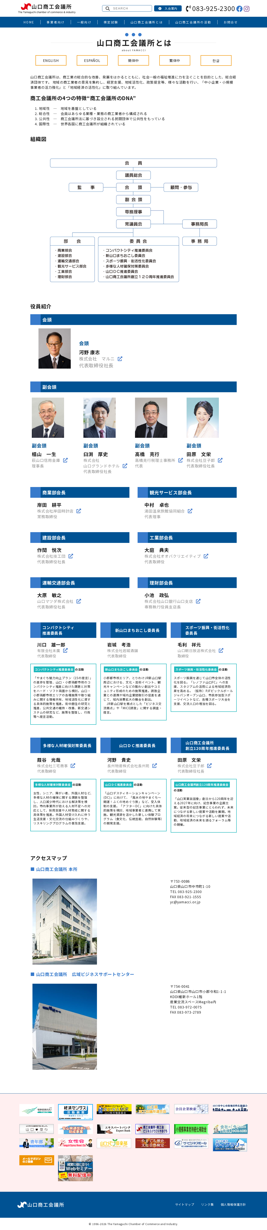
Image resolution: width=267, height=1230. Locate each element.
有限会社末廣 (48, 650)
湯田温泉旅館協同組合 (164, 511)
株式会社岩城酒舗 (122, 650)
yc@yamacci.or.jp (185, 901)
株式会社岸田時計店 (55, 511)
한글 (216, 60)
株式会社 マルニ (97, 358)
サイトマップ (184, 1204)
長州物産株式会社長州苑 (128, 765)
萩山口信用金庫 (46, 460)
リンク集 (207, 1204)
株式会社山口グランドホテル (101, 463)
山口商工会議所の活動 (193, 22)
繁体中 (174, 60)
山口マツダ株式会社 (55, 601)
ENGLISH (51, 60)
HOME (28, 22)
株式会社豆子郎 (201, 460)
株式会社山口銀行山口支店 (168, 601)
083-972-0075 (190, 1006)
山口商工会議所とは (146, 22)
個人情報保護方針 (233, 1204)
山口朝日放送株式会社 (197, 650)
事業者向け (56, 22)
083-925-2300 (210, 8)
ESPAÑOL (92, 60)
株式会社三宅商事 (52, 765)
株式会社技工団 (51, 556)
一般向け (84, 22)
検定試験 (111, 22)
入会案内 (167, 8)
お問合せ (231, 22)
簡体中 (133, 60)
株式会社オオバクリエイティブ (172, 556)
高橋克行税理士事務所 (155, 460)
